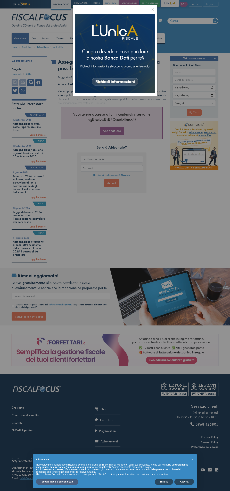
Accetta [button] (184, 481)
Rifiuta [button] (164, 481)
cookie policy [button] (144, 467)
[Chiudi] (153, 9)
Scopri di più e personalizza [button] (57, 481)
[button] (192, 459)
